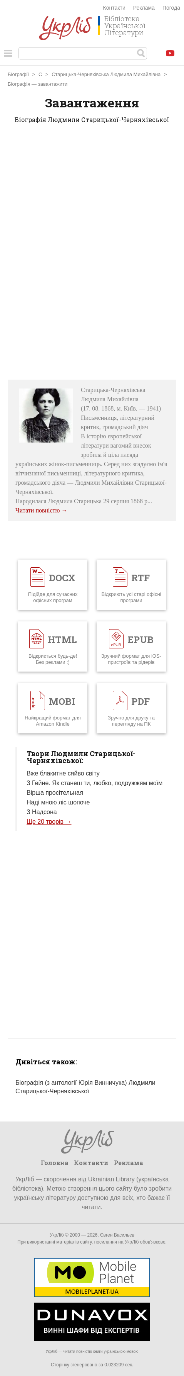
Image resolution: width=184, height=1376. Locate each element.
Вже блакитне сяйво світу (63, 773)
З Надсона (42, 812)
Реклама (144, 7)
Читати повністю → (41, 510)
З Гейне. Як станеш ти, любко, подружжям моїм (94, 783)
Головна (55, 1163)
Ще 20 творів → (49, 821)
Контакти (114, 7)
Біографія (19, 84)
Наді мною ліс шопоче (58, 802)
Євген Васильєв (117, 1235)
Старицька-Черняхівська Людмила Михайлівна (106, 74)
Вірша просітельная (55, 792)
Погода (171, 7)
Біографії (18, 74)
